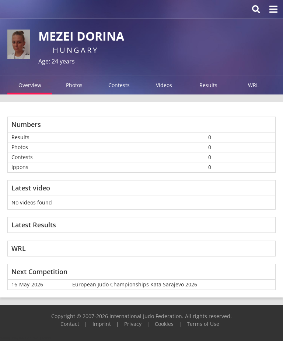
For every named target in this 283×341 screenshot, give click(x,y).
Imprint (101, 323)
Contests (119, 85)
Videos (164, 85)
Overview (29, 85)
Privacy (133, 323)
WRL (253, 85)
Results (208, 85)
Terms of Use (203, 323)
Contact (69, 323)
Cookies (164, 323)
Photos (74, 85)
